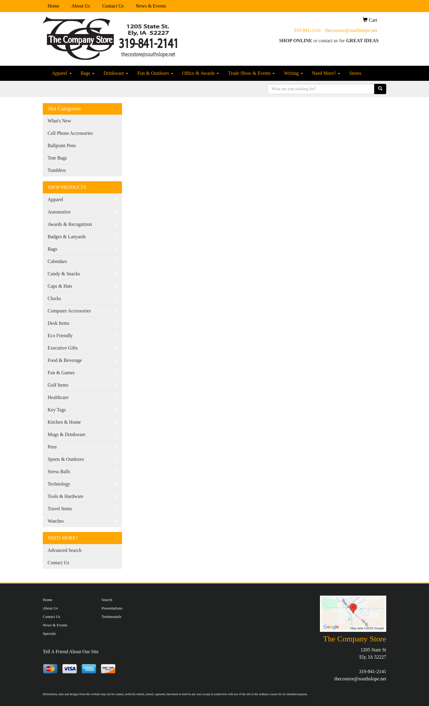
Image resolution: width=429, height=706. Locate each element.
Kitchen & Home (64, 422)
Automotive (59, 211)
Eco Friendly (60, 335)
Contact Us (113, 5)
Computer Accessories (69, 310)
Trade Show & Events (251, 73)
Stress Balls (59, 471)
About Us (80, 5)
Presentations (112, 608)
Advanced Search (64, 550)
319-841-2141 (307, 30)
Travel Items (60, 508)
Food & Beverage (65, 360)
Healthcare (58, 397)
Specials (49, 633)
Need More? (326, 73)
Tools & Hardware (65, 496)
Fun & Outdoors (155, 73)
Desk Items (58, 323)
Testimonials (111, 616)
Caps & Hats (60, 286)
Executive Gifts (63, 347)
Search (107, 599)
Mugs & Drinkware (66, 434)
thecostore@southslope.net (351, 30)
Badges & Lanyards (67, 236)
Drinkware (116, 73)
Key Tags (57, 409)
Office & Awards (200, 73)
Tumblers (57, 170)
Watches (56, 521)
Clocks (54, 298)
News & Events (151, 5)
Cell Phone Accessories (70, 133)
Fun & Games (61, 372)
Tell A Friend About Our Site (71, 651)
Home (53, 5)
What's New (59, 120)
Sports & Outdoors (66, 459)
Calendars (57, 261)
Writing (293, 73)
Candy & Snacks (64, 273)
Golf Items (58, 385)
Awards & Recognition (70, 224)
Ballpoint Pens (62, 145)
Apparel (62, 73)
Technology (59, 483)
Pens (52, 446)
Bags (88, 73)
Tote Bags (57, 157)
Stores (355, 73)
